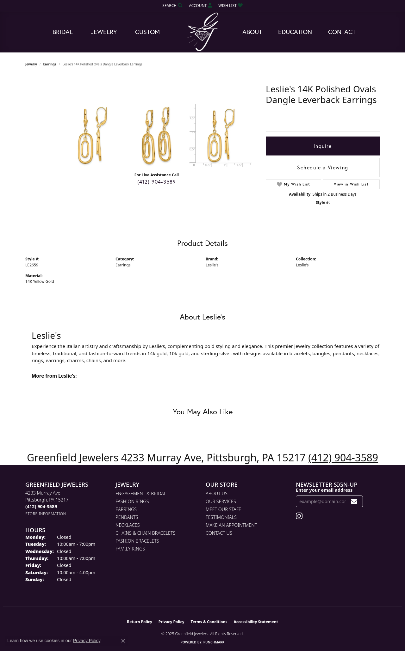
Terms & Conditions (209, 621)
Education (295, 31)
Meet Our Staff (223, 509)
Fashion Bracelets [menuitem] (137, 541)
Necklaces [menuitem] (127, 525)
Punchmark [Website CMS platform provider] (214, 642)
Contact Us (219, 533)
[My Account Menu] (200, 5)
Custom (147, 31)
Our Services (221, 501)
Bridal (63, 31)
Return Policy (139, 621)
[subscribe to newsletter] (354, 501)
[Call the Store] (41, 506)
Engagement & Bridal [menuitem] (140, 493)
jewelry (31, 64)
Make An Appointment (231, 525)
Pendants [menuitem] (126, 517)
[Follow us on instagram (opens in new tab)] (299, 516)
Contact (342, 31)
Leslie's (212, 265)
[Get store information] (45, 513)
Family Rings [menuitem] (130, 549)
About (252, 31)
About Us (216, 493)
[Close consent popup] (123, 641)
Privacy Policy (171, 621)
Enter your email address (324, 490)
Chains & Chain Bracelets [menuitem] (145, 533)
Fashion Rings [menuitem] (132, 501)
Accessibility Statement (256, 621)
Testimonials (221, 517)
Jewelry (104, 31)
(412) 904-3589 (156, 181)
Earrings (49, 64)
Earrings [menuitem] (126, 509)
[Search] (172, 5)
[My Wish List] (230, 5)
